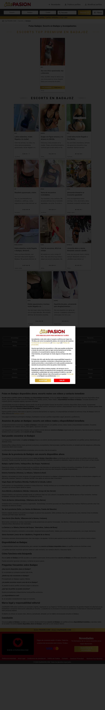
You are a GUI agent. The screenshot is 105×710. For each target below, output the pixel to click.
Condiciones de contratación (40, 343)
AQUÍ (58, 376)
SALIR (61, 380)
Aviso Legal (56, 343)
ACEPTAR (43, 380)
